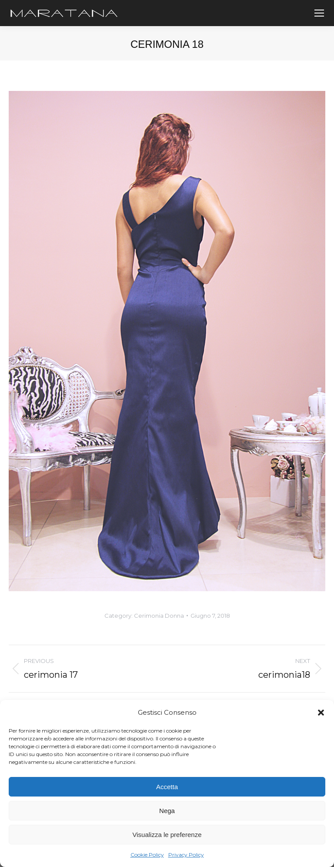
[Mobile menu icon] (319, 13)
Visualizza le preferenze (167, 834)
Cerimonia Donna (159, 615)
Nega (167, 810)
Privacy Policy (186, 854)
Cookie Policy (147, 854)
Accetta (167, 786)
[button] (321, 712)
